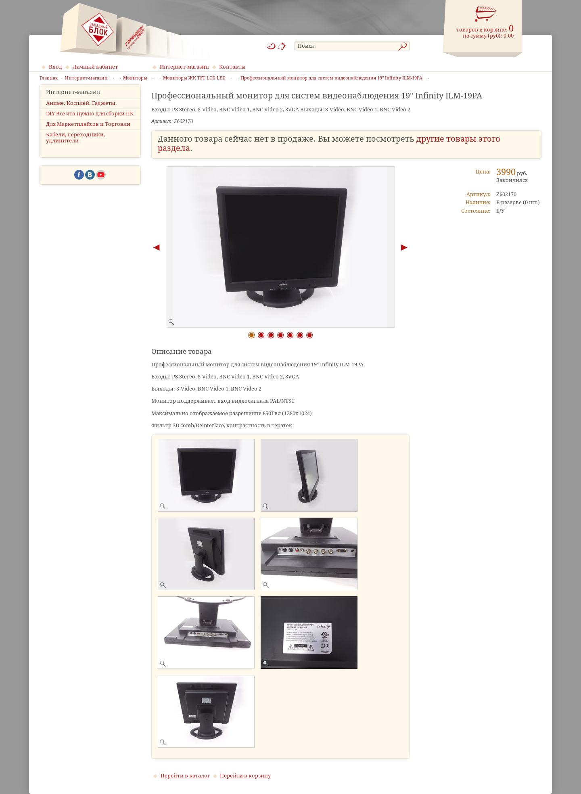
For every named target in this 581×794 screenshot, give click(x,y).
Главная (49, 78)
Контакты (232, 67)
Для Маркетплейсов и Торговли (88, 131)
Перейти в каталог (185, 776)
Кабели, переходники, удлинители (75, 145)
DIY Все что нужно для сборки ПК (90, 120)
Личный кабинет (95, 67)
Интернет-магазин (184, 67)
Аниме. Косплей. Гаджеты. (81, 110)
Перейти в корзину (245, 776)
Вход (55, 67)
